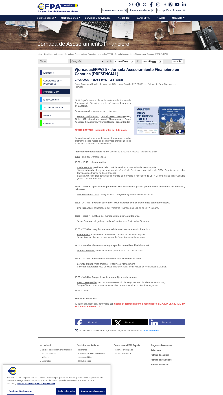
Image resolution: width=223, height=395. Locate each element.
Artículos (45, 357)
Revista (161, 18)
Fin (138, 61)
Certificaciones (69, 18)
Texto (43, 61)
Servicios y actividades (98, 18)
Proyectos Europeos (50, 368)
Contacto (177, 18)
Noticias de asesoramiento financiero (57, 350)
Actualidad (124, 18)
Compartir (87, 322)
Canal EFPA (143, 18)
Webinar (81, 368)
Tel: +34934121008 (123, 353)
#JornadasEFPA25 (150, 330)
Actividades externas (87, 365)
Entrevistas (46, 361)
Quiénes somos (45, 18)
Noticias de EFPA (49, 353)
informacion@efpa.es (124, 350)
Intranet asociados (112, 10)
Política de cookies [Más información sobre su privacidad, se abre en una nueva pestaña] (26, 389)
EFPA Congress (84, 361)
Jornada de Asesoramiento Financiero (80, 54)
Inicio (40, 54)
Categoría (76, 61)
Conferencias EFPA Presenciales (91, 353)
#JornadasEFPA (85, 357)
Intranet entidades (140, 10)
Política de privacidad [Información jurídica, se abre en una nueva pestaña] (45, 389)
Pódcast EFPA (47, 365)
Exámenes (82, 350)
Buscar (177, 61)
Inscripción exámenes (169, 10)
